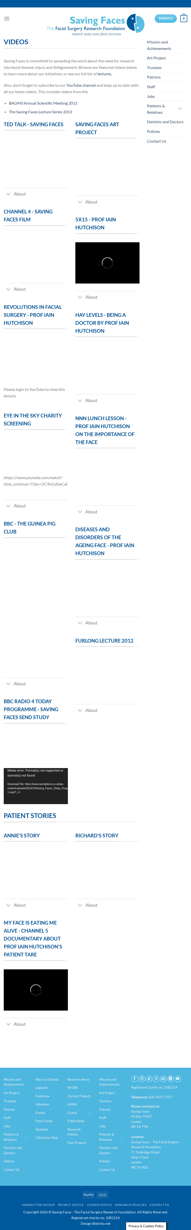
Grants (72, 1113)
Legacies (42, 1088)
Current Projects (79, 1096)
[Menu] (7, 18)
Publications (76, 1121)
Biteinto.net (101, 1223)
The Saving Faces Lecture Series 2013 (40, 111)
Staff (151, 86)
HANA (72, 1104)
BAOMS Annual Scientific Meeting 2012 (43, 103)
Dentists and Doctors (165, 121)
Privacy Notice (71, 1205)
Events (41, 1113)
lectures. (104, 73)
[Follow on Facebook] (134, 1078)
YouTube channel (81, 85)
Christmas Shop (47, 1138)
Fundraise (42, 1096)
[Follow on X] (156, 1078)
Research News (78, 1079)
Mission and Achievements (159, 45)
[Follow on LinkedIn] (170, 1078)
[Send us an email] (163, 1078)
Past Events (44, 1121)
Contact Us (156, 141)
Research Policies (74, 1131)
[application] (36, 786)
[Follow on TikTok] (149, 1078)
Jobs (151, 96)
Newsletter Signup (38, 1205)
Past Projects (76, 1143)
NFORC (72, 1088)
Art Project (156, 57)
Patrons (154, 77)
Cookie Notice (99, 1205)
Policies (153, 131)
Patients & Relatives (156, 109)
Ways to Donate (47, 1079)
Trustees (154, 67)
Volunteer (42, 1104)
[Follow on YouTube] (178, 1078)
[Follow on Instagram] (142, 1078)
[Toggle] (8, 194)
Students (42, 1129)
